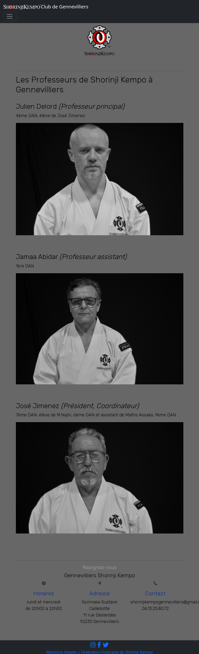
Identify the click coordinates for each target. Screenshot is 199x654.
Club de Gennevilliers (45, 6)
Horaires (43, 593)
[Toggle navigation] (9, 16)
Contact (155, 593)
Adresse (99, 593)
